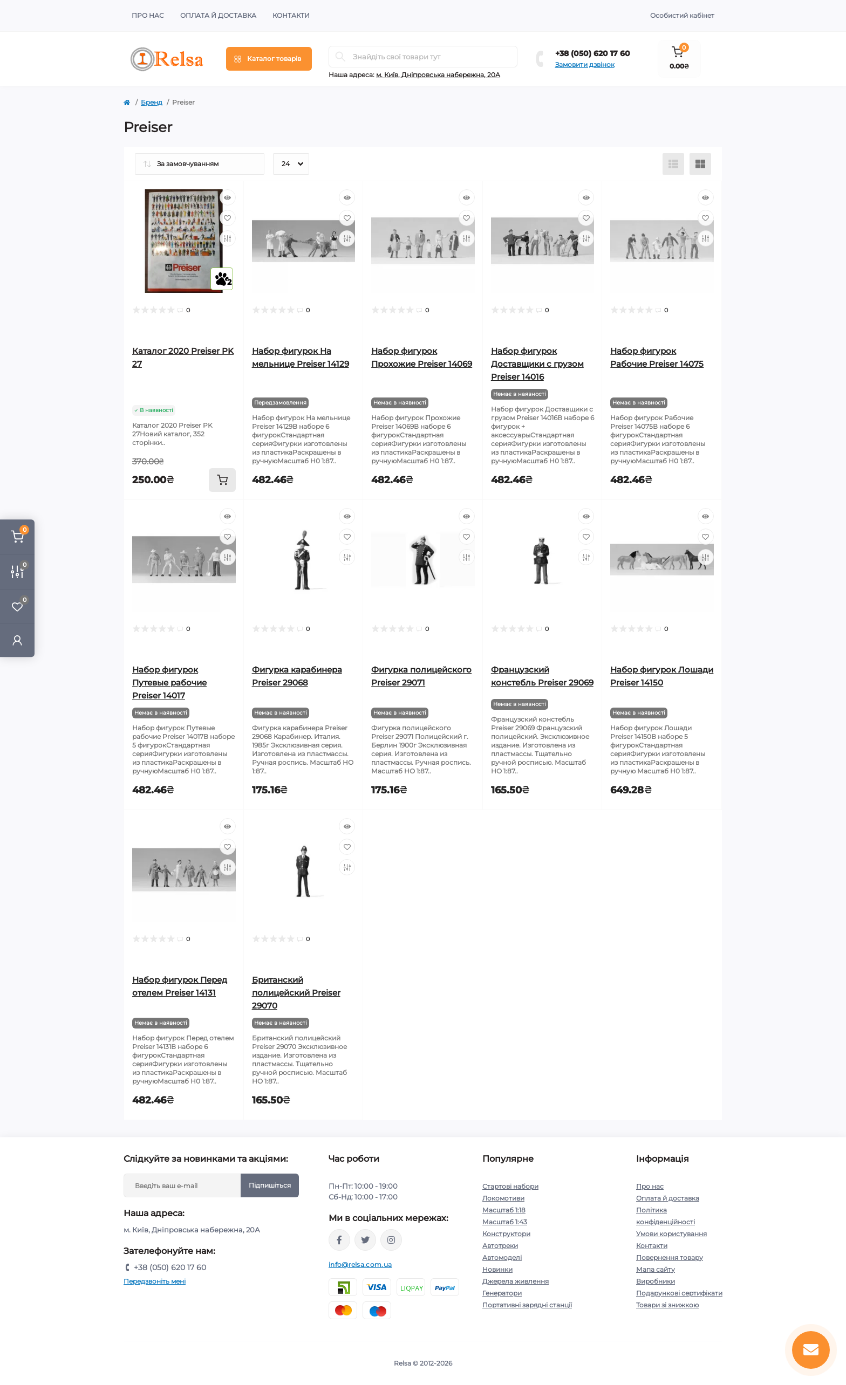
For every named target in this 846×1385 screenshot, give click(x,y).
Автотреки (500, 1246)
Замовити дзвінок (585, 64)
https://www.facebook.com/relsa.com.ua (339, 1240)
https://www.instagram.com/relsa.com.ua (391, 1240)
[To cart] (222, 480)
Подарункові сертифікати (679, 1293)
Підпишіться (270, 1185)
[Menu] (269, 59)
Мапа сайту (655, 1269)
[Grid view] (700, 164)
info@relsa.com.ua (360, 1264)
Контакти (291, 15)
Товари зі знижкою (667, 1305)
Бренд (151, 102)
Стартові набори (510, 1186)
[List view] (673, 164)
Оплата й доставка (218, 15)
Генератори (502, 1293)
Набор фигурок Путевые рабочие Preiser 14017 (169, 682)
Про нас (148, 15)
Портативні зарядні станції (527, 1305)
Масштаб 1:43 (504, 1222)
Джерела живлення (515, 1281)
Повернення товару (669, 1257)
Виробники (655, 1281)
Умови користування (671, 1234)
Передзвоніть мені (155, 1281)
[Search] (340, 56)
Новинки (497, 1269)
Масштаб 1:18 (504, 1210)
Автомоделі (502, 1257)
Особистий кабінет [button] (682, 15)
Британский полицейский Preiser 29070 (296, 993)
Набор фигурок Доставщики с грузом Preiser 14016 (537, 364)
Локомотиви (503, 1198)
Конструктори (506, 1234)
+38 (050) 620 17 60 (592, 53)
